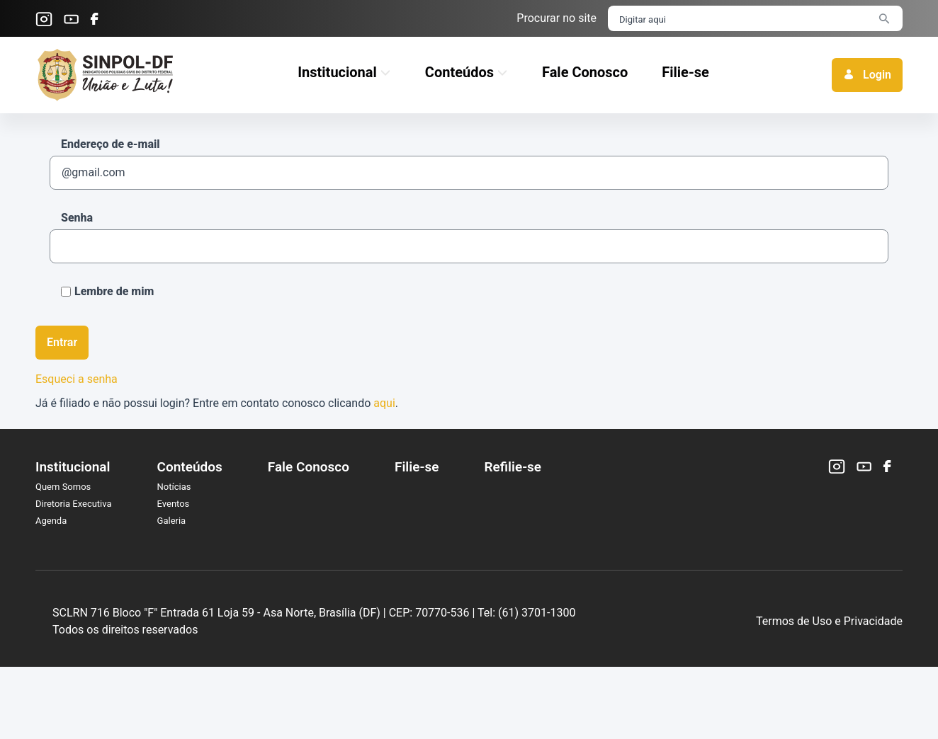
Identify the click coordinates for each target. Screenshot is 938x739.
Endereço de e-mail (110, 144)
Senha (77, 217)
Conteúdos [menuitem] (189, 467)
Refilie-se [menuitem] (512, 467)
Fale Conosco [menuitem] (308, 467)
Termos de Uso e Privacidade (829, 657)
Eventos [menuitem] (173, 503)
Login (867, 74)
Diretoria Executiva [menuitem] (73, 503)
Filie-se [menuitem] (417, 467)
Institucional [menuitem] (73, 467)
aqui (384, 403)
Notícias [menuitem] (174, 486)
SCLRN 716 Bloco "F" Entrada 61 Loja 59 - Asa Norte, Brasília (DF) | (325, 648)
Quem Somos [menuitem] (63, 486)
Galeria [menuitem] (171, 520)
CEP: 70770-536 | (538, 648)
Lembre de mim (107, 291)
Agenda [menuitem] (51, 520)
